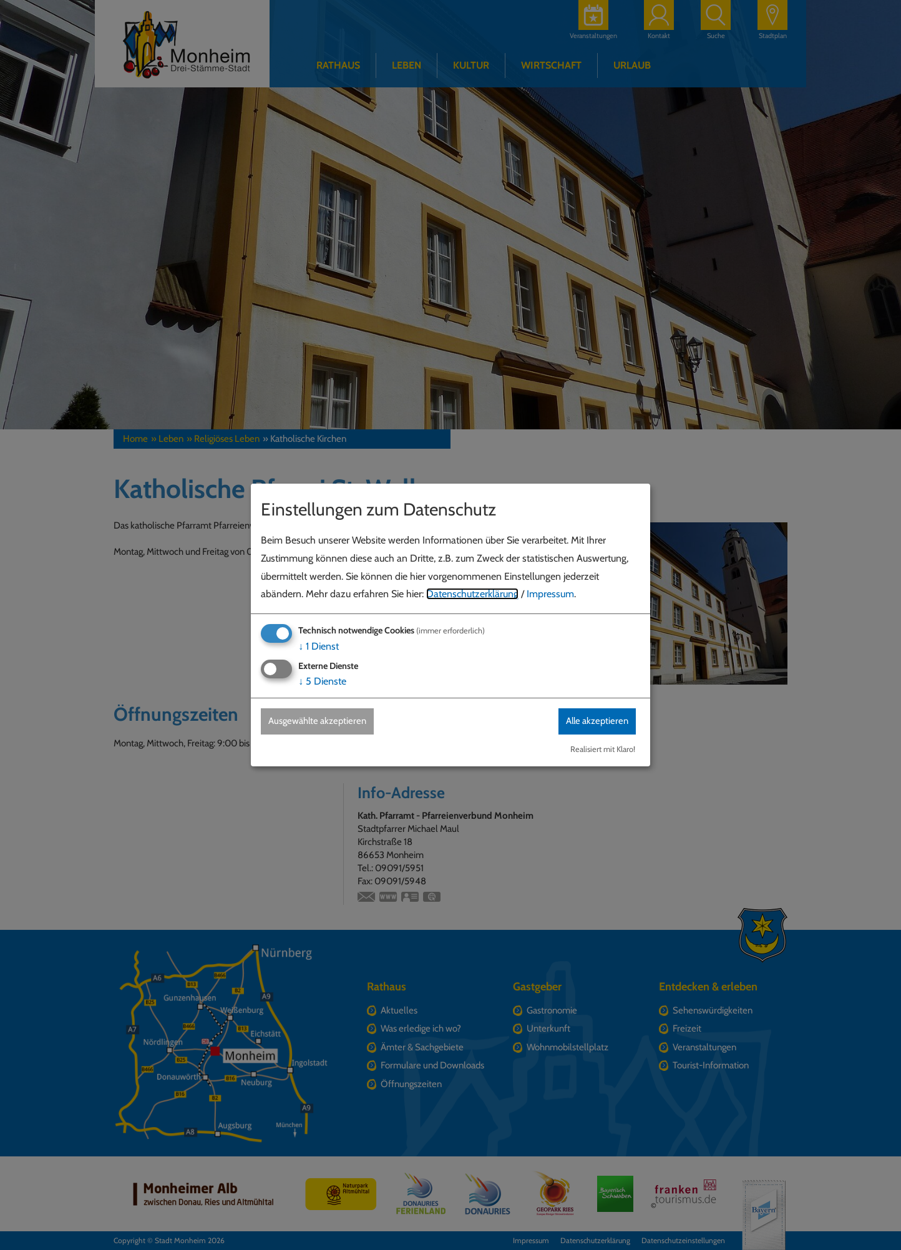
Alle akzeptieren (592, 721)
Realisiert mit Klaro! (602, 749)
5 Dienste (322, 681)
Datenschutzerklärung (472, 594)
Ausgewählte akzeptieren (323, 721)
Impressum (550, 594)
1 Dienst (318, 646)
